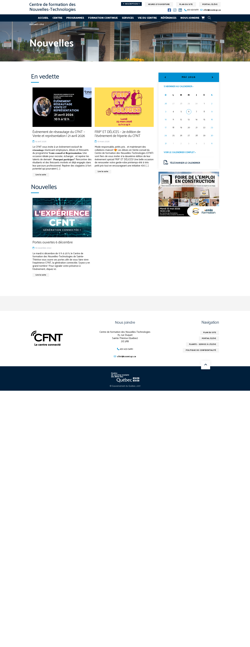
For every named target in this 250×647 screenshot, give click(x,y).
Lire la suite (41, 175)
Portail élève (210, 4)
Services (128, 18)
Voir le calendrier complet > (180, 153)
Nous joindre (189, 18)
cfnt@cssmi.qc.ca (212, 10)
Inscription (131, 4)
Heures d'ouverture (159, 4)
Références (168, 18)
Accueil (43, 18)
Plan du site (186, 4)
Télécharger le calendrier (183, 163)
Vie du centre (147, 18)
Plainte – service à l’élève (201, 345)
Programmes (75, 18)
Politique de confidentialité (200, 352)
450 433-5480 (193, 10)
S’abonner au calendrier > (179, 86)
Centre (57, 18)
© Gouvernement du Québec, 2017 (125, 387)
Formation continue (103, 18)
